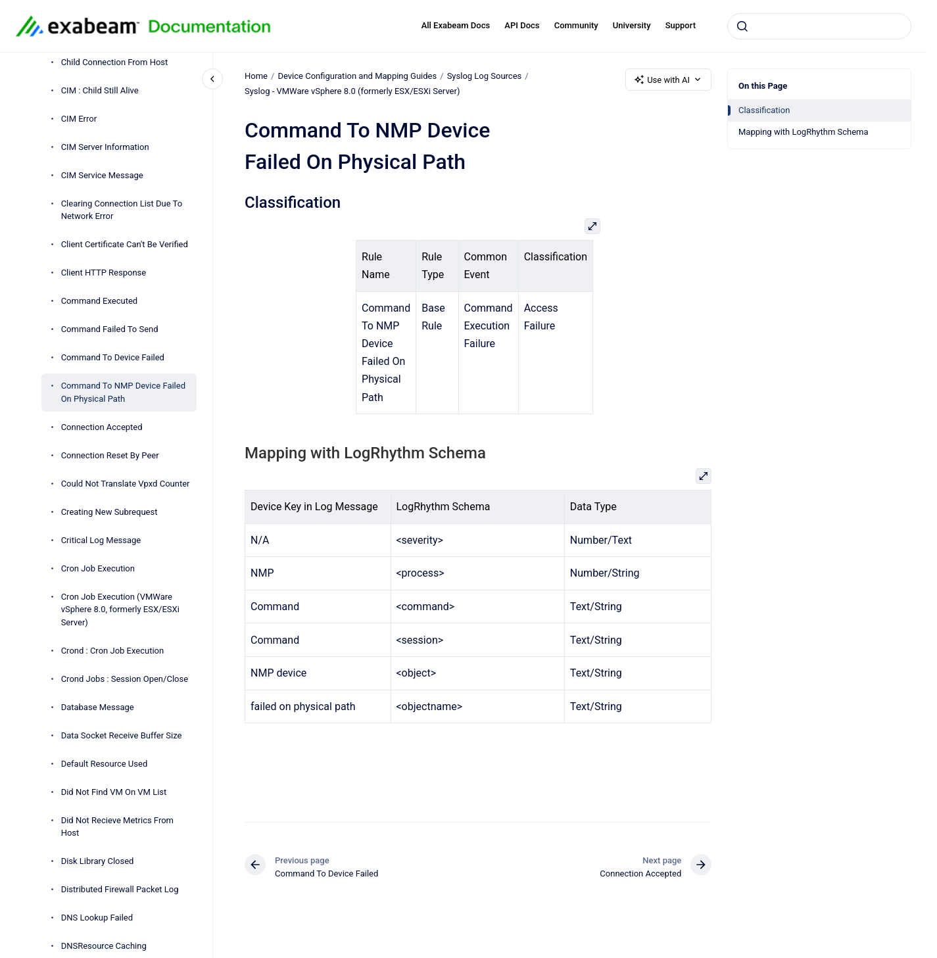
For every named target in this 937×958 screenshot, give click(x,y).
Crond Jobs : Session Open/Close (124, 679)
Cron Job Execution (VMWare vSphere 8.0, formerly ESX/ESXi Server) (120, 609)
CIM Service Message (102, 175)
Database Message (97, 707)
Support (680, 25)
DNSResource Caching (104, 946)
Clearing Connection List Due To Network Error (121, 210)
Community (576, 25)
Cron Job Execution (98, 568)
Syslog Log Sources (483, 76)
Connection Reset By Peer (110, 455)
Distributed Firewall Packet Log (120, 889)
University (632, 25)
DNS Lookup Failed (97, 917)
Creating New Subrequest (109, 512)
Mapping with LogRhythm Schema (803, 132)
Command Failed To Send (109, 329)
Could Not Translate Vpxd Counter (125, 484)
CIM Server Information (105, 147)
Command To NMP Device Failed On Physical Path (123, 392)
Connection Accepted (102, 427)
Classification (764, 110)
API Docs (521, 25)
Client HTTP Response (104, 272)
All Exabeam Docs (456, 25)
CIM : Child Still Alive (100, 90)
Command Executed (99, 301)
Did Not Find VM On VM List (114, 792)
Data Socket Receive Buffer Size (121, 735)
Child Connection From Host (114, 62)
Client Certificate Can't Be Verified (124, 244)
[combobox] (819, 26)
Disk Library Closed (97, 861)
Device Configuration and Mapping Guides (357, 76)
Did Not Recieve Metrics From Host (117, 826)
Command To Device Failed (112, 357)
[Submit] (742, 26)
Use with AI (668, 79)
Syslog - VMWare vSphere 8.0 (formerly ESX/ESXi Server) (352, 91)
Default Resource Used (104, 764)
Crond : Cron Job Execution (112, 651)
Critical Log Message (101, 540)
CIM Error (79, 119)
